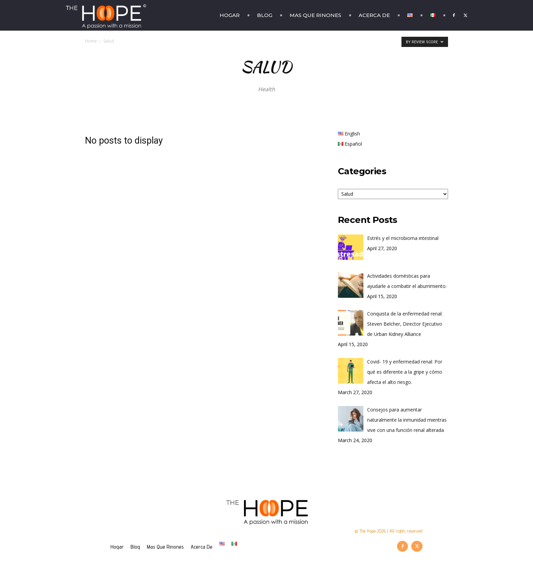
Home (91, 41)
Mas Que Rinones (315, 15)
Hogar (230, 15)
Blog (264, 15)
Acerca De (374, 15)
